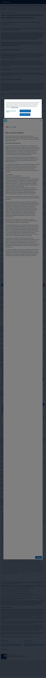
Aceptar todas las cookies (25, 114)
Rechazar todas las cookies (25, 110)
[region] (23, 108)
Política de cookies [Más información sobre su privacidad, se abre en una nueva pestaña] (15, 107)
